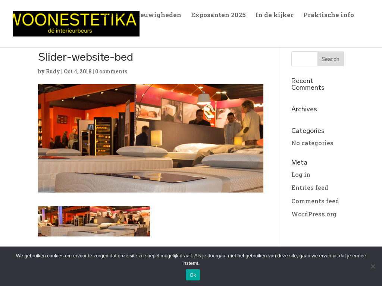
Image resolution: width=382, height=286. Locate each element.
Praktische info (328, 15)
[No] (372, 266)
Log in (300, 174)
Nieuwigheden (156, 15)
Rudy (53, 71)
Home (113, 15)
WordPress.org (313, 214)
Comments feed (315, 201)
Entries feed (309, 187)
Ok (193, 275)
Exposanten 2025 (218, 15)
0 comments (111, 71)
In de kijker (275, 15)
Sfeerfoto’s (121, 33)
